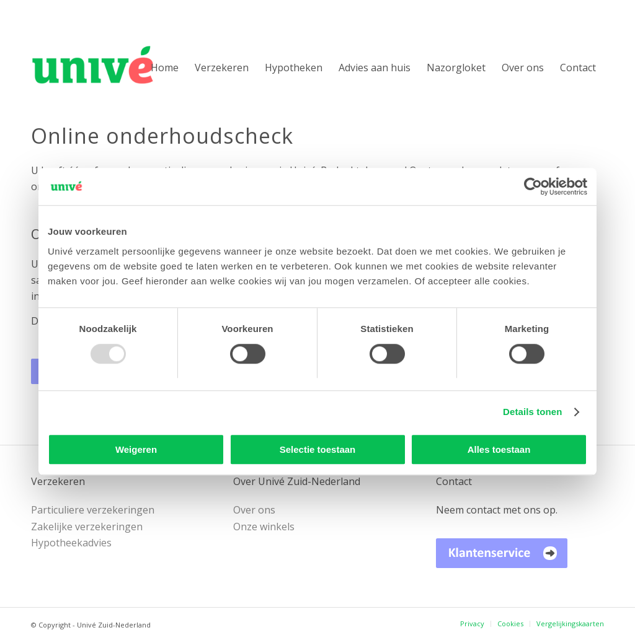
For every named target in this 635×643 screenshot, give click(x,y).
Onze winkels (264, 526)
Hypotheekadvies (71, 542)
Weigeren (136, 449)
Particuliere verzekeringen (92, 510)
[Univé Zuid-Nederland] (112, 67)
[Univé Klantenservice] (501, 553)
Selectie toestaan (318, 449)
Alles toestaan (499, 449)
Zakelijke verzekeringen (87, 526)
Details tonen (532, 411)
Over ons (254, 510)
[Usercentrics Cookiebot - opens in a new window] (533, 186)
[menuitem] (165, 67)
